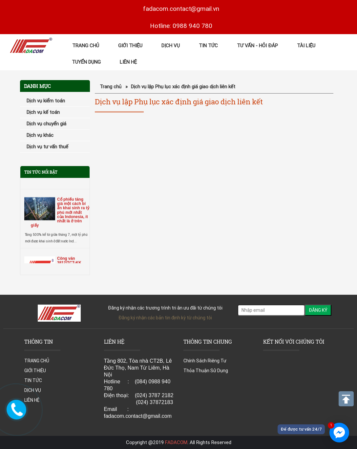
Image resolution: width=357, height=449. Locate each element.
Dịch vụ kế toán (43, 112)
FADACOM (176, 442)
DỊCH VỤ (170, 45)
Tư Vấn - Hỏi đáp (257, 45)
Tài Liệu (306, 45)
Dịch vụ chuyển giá (46, 123)
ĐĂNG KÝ (318, 310)
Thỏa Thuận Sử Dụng (205, 371)
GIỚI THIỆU (130, 45)
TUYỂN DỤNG (86, 62)
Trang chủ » (114, 86)
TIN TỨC (208, 45)
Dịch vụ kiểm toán (46, 100)
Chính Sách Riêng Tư (204, 361)
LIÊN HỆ (128, 62)
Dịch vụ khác (40, 135)
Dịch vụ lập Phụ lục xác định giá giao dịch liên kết (183, 86)
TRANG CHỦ (85, 45)
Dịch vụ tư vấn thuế (47, 146)
